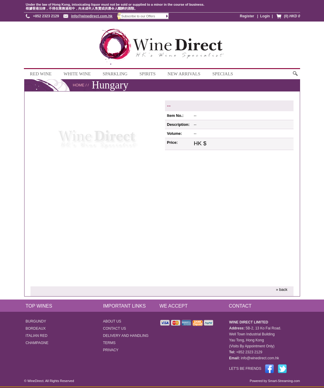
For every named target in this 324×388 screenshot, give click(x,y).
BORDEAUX (36, 328)
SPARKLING (115, 73)
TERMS (109, 343)
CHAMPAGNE (37, 343)
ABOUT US (112, 321)
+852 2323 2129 (46, 16)
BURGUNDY (36, 321)
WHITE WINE (77, 73)
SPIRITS (147, 73)
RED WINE (41, 73)
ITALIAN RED (37, 336)
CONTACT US (114, 328)
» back (281, 289)
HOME (79, 85)
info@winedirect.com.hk (91, 16)
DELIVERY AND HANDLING (126, 336)
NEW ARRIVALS (184, 73)
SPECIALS (222, 73)
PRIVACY (111, 350)
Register (247, 16)
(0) (292, 16)
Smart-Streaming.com (283, 381)
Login (265, 16)
